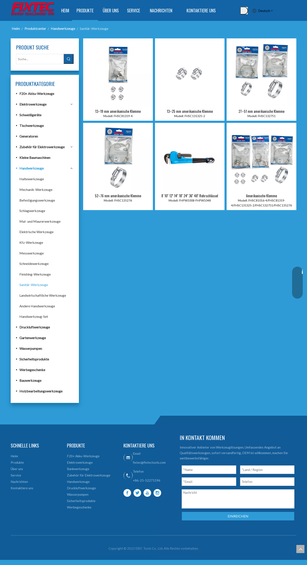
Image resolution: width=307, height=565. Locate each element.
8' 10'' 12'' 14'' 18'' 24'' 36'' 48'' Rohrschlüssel (189, 195)
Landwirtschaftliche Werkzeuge (42, 295)
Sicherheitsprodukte (34, 359)
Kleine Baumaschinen (34, 157)
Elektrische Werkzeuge (36, 231)
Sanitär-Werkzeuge (33, 284)
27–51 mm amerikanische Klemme (261, 111)
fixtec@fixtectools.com (149, 462)
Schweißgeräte (30, 114)
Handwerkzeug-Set (33, 316)
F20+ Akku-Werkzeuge (36, 93)
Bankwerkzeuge (78, 468)
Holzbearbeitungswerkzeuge (40, 391)
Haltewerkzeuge (31, 178)
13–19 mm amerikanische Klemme (118, 111)
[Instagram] (157, 492)
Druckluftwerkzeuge (34, 327)
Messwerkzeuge (31, 253)
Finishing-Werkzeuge (35, 274)
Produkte (17, 462)
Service (16, 475)
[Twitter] (137, 492)
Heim (14, 456)
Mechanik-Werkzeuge (35, 189)
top (300, 549)
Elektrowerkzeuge (32, 104)
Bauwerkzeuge (30, 380)
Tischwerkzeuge (31, 125)
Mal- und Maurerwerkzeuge (40, 221)
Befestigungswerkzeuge (37, 200)
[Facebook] (127, 492)
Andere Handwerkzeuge (37, 306)
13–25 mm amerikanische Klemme (190, 111)
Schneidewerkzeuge (34, 263)
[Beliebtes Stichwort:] (244, 11)
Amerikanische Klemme (261, 195)
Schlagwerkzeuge (32, 210)
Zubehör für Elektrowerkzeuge (42, 146)
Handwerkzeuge (31, 168)
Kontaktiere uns (22, 487)
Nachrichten (19, 481)
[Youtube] (147, 492)
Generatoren (28, 136)
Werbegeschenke (32, 369)
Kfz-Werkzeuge (31, 242)
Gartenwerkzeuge (32, 337)
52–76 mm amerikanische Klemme (118, 195)
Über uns (17, 468)
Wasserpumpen (30, 348)
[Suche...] (40, 59)
